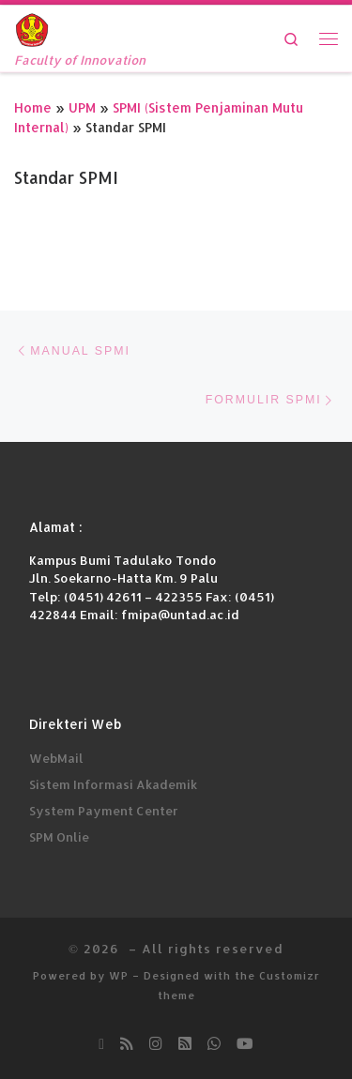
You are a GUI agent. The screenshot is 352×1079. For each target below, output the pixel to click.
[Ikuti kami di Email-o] (101, 1043)
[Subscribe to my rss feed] (126, 1043)
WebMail (56, 758)
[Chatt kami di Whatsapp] (214, 1043)
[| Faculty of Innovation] (32, 27)
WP (119, 975)
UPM (82, 107)
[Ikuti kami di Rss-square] (184, 1043)
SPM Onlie (59, 836)
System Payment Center (103, 810)
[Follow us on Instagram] (155, 1043)
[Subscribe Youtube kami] (245, 1043)
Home (33, 107)
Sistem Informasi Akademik (113, 784)
